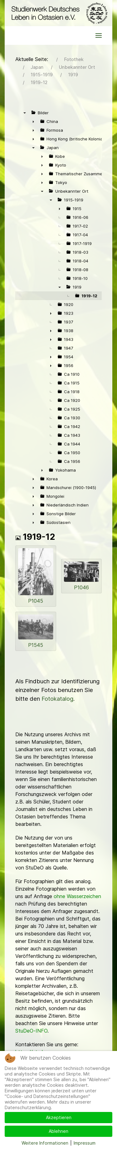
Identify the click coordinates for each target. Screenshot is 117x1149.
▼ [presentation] (24, 112)
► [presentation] (33, 121)
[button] (98, 35)
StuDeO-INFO (31, 1031)
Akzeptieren (58, 1117)
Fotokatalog (57, 698)
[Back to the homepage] (58, 13)
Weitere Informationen (45, 1143)
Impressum (84, 1143)
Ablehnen (58, 1131)
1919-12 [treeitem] (89, 295)
